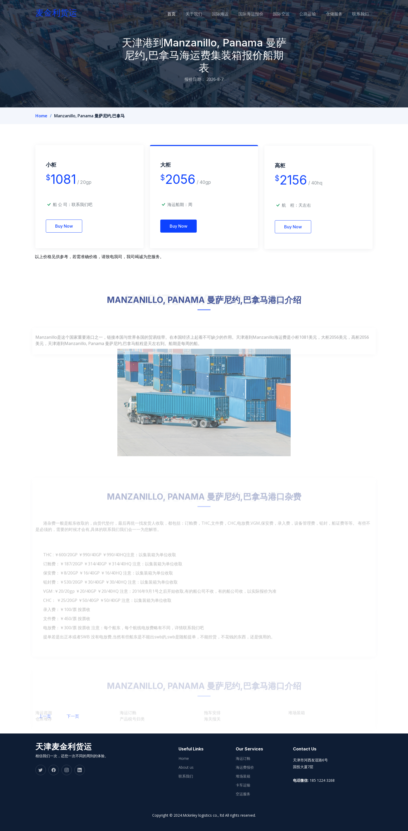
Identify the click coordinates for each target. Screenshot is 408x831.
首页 (189, 13)
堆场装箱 (243, 776)
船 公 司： (72, 212)
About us (186, 767)
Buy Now (64, 233)
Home (41, 116)
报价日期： (194, 79)
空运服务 (243, 794)
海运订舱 (243, 758)
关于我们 (209, 13)
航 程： (290, 220)
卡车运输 (243, 785)
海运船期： (177, 216)
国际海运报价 (262, 13)
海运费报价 (245, 767)
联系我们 (364, 13)
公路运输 (315, 13)
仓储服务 (340, 13)
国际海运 (233, 13)
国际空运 (291, 13)
